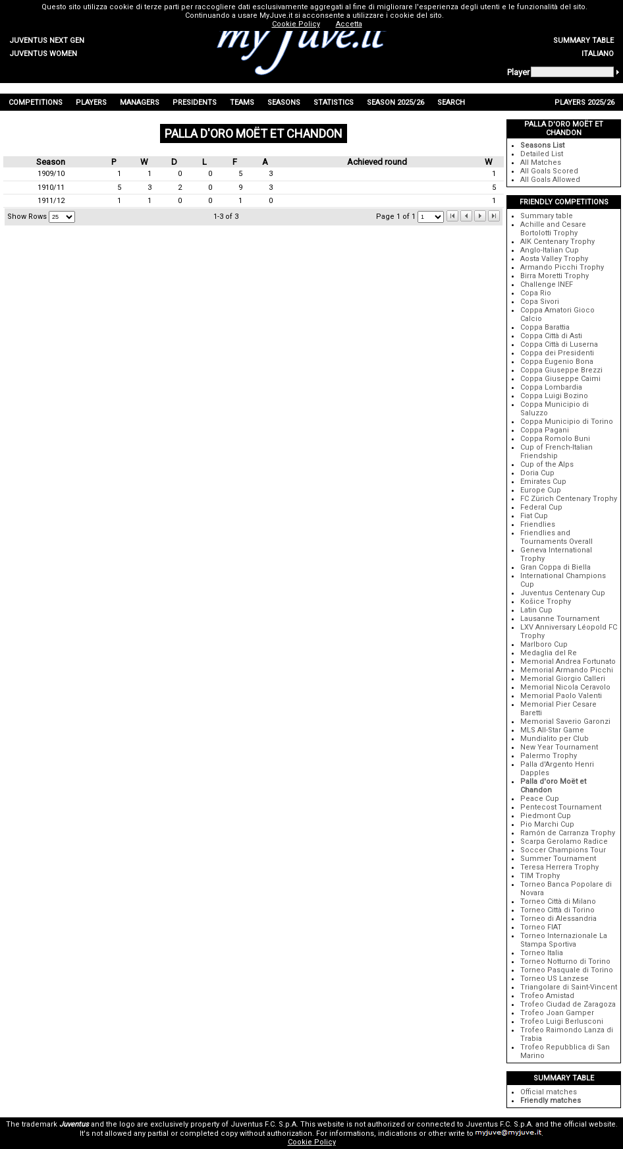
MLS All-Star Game (552, 730)
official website (590, 1124)
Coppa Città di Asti (551, 336)
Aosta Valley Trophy (554, 258)
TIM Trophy (540, 875)
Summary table (546, 216)
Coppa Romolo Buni (555, 438)
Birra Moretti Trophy (554, 276)
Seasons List (542, 145)
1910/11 (51, 187)
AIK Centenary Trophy (557, 241)
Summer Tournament (558, 858)
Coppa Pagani (544, 430)
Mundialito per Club (554, 738)
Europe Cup (540, 490)
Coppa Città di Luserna (559, 344)
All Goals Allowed (550, 179)
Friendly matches (550, 1100)
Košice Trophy (545, 601)
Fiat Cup (534, 516)
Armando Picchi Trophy (562, 267)
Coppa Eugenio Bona (556, 361)
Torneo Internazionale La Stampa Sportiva (563, 940)
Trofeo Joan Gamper (557, 1013)
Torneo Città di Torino (557, 910)
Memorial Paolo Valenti (561, 696)
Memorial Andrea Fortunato (568, 661)
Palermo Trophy (548, 755)
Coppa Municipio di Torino (566, 421)
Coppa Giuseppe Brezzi (561, 370)
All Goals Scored (549, 171)
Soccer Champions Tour (563, 850)
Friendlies (537, 524)
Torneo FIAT (541, 927)
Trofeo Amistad (547, 995)
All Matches (540, 162)
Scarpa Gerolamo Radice (564, 841)
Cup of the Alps (547, 464)
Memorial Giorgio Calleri (562, 678)
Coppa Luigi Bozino (554, 396)
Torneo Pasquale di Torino (566, 970)
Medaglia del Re (548, 653)
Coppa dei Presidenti (557, 353)
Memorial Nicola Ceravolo (565, 687)
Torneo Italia (541, 953)
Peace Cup (539, 798)
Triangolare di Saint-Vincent (568, 987)
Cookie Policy (312, 1142)
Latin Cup (536, 610)
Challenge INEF (546, 284)
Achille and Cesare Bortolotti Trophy (553, 228)
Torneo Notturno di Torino (565, 961)
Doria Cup (537, 473)
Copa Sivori (539, 301)
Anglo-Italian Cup (549, 250)
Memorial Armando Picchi (566, 670)
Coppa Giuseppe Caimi (560, 378)
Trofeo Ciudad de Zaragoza (568, 1004)
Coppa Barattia (545, 327)
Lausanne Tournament (559, 618)
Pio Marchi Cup (547, 824)
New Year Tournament (559, 747)
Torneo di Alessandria (558, 918)
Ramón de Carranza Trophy (567, 833)
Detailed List (541, 154)
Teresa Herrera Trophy (559, 867)
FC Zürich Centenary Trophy (568, 498)
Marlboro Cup (544, 644)
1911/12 (51, 200)
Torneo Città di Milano (558, 901)
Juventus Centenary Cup (562, 593)
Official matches (548, 1092)
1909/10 (51, 173)
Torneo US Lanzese (554, 978)
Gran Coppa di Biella (555, 567)
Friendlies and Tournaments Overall (556, 537)
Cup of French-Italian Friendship (556, 451)
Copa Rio (535, 293)
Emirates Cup (543, 481)
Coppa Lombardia (551, 387)
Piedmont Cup (545, 815)
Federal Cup (541, 507)
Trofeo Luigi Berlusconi (561, 1021)
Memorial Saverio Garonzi (565, 721)
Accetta (349, 24)
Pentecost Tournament (560, 807)
